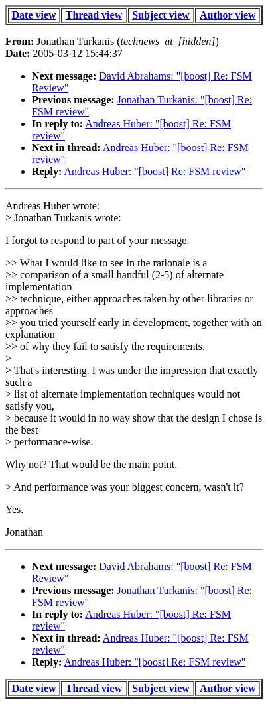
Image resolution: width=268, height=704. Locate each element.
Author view (228, 15)
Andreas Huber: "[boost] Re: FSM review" (154, 171)
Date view (34, 15)
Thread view (94, 15)
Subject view (161, 15)
